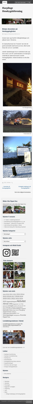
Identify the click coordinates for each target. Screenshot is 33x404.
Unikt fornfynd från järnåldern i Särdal (13, 225)
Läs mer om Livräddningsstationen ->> (14, 347)
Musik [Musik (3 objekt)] (10, 308)
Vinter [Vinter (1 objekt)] (18, 313)
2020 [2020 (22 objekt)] (5, 298)
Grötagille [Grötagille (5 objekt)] (10, 305)
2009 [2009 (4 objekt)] (4, 294)
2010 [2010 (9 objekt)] (7, 294)
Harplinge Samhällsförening (10, 356)
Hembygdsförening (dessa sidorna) (12, 361)
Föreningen (7, 385)
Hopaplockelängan (8, 363)
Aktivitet (9, 182)
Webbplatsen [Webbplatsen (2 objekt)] (17, 315)
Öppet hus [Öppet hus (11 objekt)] (6, 317)
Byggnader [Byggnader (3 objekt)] (15, 304)
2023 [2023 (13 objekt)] (17, 299)
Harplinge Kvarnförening (9, 354)
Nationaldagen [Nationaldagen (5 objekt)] (17, 308)
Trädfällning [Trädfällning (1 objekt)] (13, 311)
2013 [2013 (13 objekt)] (18, 294)
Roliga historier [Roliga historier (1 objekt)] (16, 310)
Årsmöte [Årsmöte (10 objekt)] (23, 315)
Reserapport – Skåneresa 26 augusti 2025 (14, 223)
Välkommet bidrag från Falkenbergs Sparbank (15, 227)
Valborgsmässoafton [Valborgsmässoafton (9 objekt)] (9, 313)
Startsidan (7, 381)
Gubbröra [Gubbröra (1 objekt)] (16, 305)
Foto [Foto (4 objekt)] (22, 304)
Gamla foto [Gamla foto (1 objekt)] (5, 305)
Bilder (6, 392)
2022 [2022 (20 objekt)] (13, 299)
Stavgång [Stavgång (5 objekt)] (22, 310)
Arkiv (6, 390)
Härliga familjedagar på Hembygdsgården (15, 394)
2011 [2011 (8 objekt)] (11, 294)
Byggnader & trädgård (10, 386)
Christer (10, 34)
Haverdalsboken (8, 359)
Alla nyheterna (7, 373)
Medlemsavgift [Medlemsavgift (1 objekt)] (6, 308)
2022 (5, 182)
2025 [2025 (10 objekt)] (4, 301)
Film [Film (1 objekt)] (19, 304)
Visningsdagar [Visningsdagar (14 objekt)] (8, 315)
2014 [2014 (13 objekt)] (22, 294)
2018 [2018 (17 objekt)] (17, 296)
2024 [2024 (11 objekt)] (21, 299)
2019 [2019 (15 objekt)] (21, 296)
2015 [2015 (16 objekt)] (5, 296)
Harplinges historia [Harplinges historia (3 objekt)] (10, 307)
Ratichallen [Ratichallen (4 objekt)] (6, 310)
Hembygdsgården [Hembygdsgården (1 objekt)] (19, 307)
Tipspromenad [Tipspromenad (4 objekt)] (7, 311)
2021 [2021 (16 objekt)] (9, 299)
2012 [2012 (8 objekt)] (14, 294)
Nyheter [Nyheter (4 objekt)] (23, 308)
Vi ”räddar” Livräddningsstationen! (12, 219)
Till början (29, 401)
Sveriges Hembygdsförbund (10, 366)
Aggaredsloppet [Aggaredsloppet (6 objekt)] (11, 301)
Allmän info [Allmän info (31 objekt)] (7, 304)
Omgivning (7, 388)
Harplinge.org (7, 357)
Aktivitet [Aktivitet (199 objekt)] (21, 301)
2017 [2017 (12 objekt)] (13, 296)
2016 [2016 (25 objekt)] (9, 296)
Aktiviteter (5, 326)
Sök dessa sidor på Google (10, 365)
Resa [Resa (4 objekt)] (10, 310)
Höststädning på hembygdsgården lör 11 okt (14, 221)
